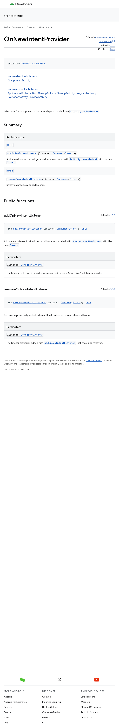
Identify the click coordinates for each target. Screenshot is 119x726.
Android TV (86, 717)
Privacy (46, 717)
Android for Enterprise (15, 701)
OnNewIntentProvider (33, 63)
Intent (69, 153)
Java (112, 49)
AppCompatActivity (19, 93)
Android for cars (89, 712)
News (7, 717)
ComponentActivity (19, 80)
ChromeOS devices (91, 707)
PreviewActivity (38, 97)
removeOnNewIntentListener (24, 179)
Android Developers (13, 27)
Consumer (58, 153)
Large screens (88, 696)
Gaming (46, 696)
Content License (94, 360)
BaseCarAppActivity (44, 93)
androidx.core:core (105, 37)
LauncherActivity (17, 97)
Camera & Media (51, 712)
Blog (6, 722)
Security (8, 707)
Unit (10, 145)
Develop (31, 27)
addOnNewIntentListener (22, 153)
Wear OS (85, 701)
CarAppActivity (65, 93)
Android (8, 696)
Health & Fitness (50, 707)
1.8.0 (112, 45)
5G (44, 722)
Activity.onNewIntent (84, 111)
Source (7, 712)
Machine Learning (51, 701)
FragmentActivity (86, 93)
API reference (14, 16)
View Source (105, 41)
